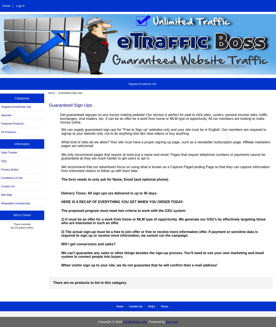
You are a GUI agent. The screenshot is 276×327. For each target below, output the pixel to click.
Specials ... (7, 115)
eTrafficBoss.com (135, 322)
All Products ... (10, 132)
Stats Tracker (9, 152)
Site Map (6, 194)
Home (6, 6)
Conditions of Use (12, 178)
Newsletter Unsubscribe (15, 203)
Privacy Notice (10, 169)
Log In (20, 6)
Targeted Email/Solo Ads (142, 84)
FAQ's (151, 306)
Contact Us (8, 186)
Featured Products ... (14, 123)
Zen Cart (172, 322)
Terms (164, 306)
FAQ (4, 161)
